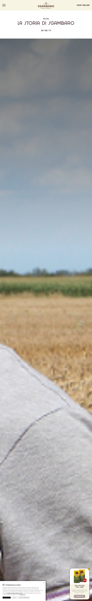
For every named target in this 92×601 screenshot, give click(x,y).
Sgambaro (46, 5)
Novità (46, 18)
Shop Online (83, 5)
